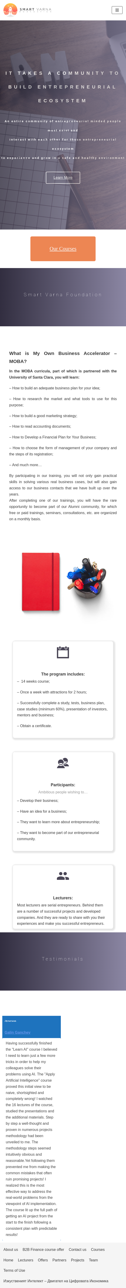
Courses (98, 1250)
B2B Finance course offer (43, 1250)
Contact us (77, 1250)
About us (10, 1250)
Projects (77, 1260)
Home (8, 1260)
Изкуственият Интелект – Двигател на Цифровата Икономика (55, 1281)
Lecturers (25, 1260)
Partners (59, 1260)
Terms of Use (14, 1270)
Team (93, 1260)
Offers (43, 1260)
